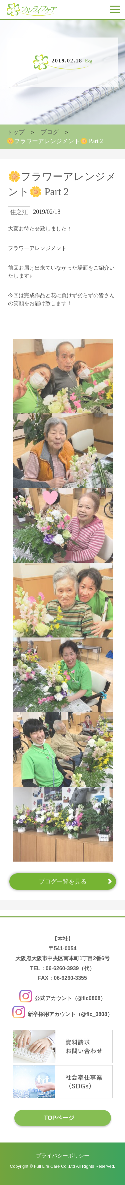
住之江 (19, 212)
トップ (16, 132)
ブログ (50, 132)
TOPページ (59, 1118)
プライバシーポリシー (62, 1155)
